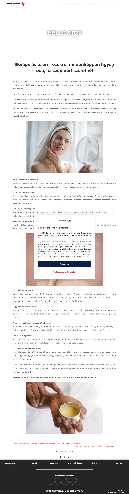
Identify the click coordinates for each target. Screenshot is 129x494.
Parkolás (91, 4)
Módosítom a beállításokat (64, 272)
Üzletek (63, 4)
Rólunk (81, 4)
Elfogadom (64, 264)
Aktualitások (75, 463)
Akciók (73, 4)
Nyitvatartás (103, 4)
